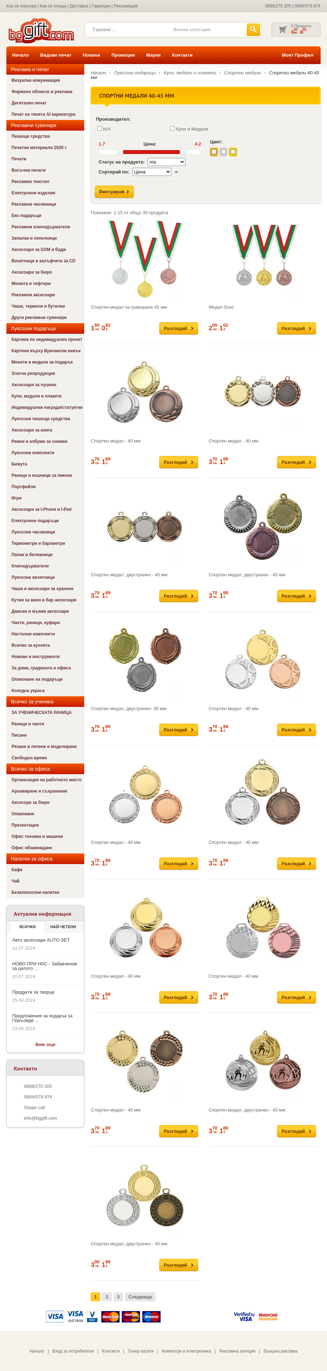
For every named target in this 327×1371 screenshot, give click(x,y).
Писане (19, 735)
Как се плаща (53, 6)
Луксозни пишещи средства (40, 418)
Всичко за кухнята (30, 645)
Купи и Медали (189, 129)
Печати (18, 158)
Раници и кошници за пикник (41, 475)
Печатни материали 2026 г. (39, 147)
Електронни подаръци (34, 520)
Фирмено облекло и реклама (41, 91)
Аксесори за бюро (30, 802)
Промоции (123, 55)
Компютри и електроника (186, 1351)
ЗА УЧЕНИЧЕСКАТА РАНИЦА (41, 712)
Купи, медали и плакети (36, 396)
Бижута (19, 464)
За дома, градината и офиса (41, 667)
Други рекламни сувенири (39, 317)
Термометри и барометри (38, 543)
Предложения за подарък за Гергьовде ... (42, 1018)
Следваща (140, 1296)
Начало (20, 55)
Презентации (25, 825)
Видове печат (55, 55)
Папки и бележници (31, 554)
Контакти (182, 55)
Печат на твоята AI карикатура (43, 114)
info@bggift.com (40, 1118)
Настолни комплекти (33, 634)
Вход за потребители (73, 1351)
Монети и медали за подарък (42, 362)
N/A (104, 129)
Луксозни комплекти (32, 452)
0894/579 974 (307, 6)
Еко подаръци (26, 215)
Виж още (45, 1044)
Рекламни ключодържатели (40, 226)
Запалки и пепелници (34, 238)
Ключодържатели (29, 566)
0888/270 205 (278, 6)
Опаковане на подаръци (36, 679)
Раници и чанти (27, 723)
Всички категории (192, 29)
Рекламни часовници (33, 204)
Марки (153, 55)
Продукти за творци (33, 992)
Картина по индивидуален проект (46, 339)
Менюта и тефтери (31, 283)
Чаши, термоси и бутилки (38, 306)
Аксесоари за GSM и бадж (38, 249)
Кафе (16, 869)
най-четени (63, 927)
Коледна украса (28, 690)
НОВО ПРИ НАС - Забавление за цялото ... (44, 966)
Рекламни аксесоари (33, 294)
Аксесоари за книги (31, 430)
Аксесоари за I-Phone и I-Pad (41, 509)
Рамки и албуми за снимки (39, 441)
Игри (16, 498)
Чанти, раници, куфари (35, 622)
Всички (27, 927)
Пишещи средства (30, 136)
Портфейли (23, 486)
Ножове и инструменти (35, 656)
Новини (91, 55)
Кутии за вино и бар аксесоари (43, 600)
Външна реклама (281, 1351)
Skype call (34, 1107)
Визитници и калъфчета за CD (43, 260)
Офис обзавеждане (31, 847)
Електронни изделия (33, 192)
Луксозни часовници (33, 532)
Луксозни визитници (32, 577)
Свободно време (29, 757)
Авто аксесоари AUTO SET (41, 940)
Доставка (79, 6)
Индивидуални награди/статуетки (46, 407)
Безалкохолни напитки (35, 892)
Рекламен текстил (30, 181)
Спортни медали (242, 72)
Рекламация (126, 6)
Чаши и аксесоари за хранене (42, 588)
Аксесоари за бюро (31, 272)
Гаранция (101, 6)
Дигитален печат (28, 103)
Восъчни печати (28, 170)
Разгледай (175, 328)
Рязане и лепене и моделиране (43, 746)
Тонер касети (141, 1351)
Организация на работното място (46, 779)
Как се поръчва (21, 6)
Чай (15, 881)
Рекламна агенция (237, 1351)
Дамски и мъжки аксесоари (40, 611)
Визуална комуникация (35, 80)
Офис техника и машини (37, 836)
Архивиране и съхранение (39, 791)
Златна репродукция (33, 373)
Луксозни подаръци (135, 72)
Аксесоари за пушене (33, 384)
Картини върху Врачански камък (45, 350)
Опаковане (22, 813)
